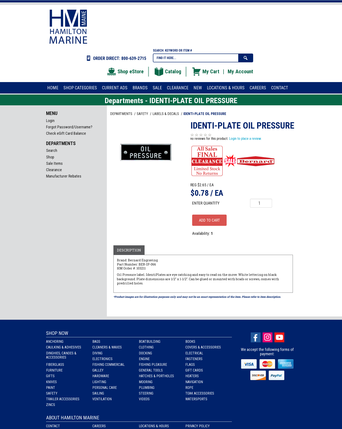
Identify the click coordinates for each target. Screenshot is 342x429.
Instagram (267, 337)
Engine (144, 359)
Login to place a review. (245, 138)
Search (51, 150)
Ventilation (102, 399)
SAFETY (143, 114)
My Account (240, 71)
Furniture (54, 370)
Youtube (279, 337)
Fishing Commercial (108, 365)
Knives (51, 382)
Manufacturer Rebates (63, 176)
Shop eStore (125, 71)
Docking (145, 353)
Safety (51, 393)
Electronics (102, 359)
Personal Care (104, 388)
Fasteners (193, 359)
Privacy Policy (197, 426)
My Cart (205, 71)
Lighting (99, 382)
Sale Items (54, 163)
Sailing (98, 393)
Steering (146, 393)
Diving (97, 353)
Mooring (145, 382)
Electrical (194, 353)
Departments (121, 114)
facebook (256, 337)
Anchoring (54, 341)
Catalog (167, 71)
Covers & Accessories (203, 347)
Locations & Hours (154, 426)
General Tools (151, 370)
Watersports (196, 399)
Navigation (194, 382)
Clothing (146, 347)
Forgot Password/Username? (69, 127)
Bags (96, 341)
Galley (98, 370)
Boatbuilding (149, 341)
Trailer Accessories (62, 399)
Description (129, 250)
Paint (50, 388)
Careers (99, 426)
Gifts (50, 376)
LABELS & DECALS (166, 114)
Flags (190, 365)
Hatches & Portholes (156, 376)
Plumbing (146, 388)
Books (190, 341)
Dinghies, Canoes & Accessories (61, 355)
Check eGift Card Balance (66, 133)
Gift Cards (194, 370)
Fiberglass (55, 365)
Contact (53, 426)
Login (50, 120)
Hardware (100, 376)
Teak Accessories (199, 393)
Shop (50, 157)
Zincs (50, 405)
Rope (189, 388)
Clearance (54, 169)
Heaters (192, 376)
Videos (144, 399)
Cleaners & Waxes (107, 347)
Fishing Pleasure (153, 365)
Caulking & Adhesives (63, 347)
